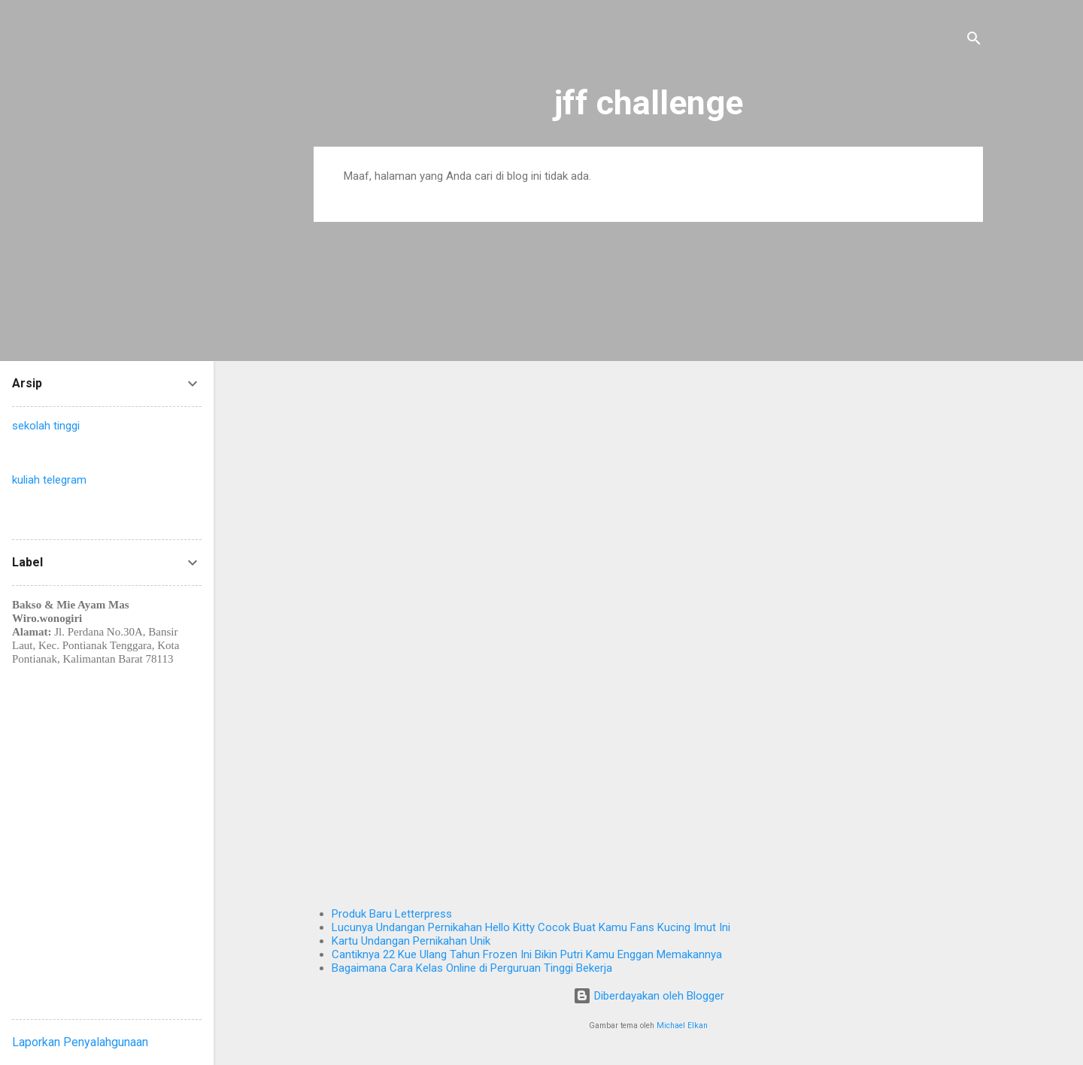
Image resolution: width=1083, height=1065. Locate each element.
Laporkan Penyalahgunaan (80, 1042)
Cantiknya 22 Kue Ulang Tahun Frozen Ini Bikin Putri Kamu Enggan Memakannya (527, 954)
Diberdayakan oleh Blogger (648, 996)
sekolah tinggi (46, 425)
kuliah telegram (49, 480)
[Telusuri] (974, 41)
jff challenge (648, 103)
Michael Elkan (682, 1025)
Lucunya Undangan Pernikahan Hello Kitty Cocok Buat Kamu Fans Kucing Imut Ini (531, 927)
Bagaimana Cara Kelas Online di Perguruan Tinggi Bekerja (472, 968)
